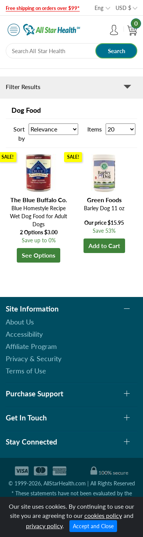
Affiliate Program (31, 346)
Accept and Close (93, 526)
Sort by (19, 133)
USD (123, 8)
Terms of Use (26, 371)
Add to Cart (104, 245)
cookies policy (103, 515)
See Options (38, 255)
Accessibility (24, 334)
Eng (99, 8)
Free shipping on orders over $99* (43, 8)
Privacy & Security (33, 358)
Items (94, 129)
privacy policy (44, 525)
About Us (20, 322)
